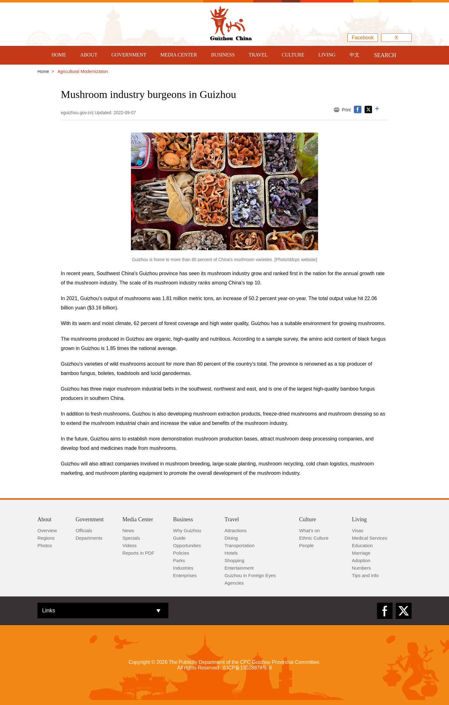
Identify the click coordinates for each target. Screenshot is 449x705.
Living (359, 519)
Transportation (239, 545)
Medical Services (369, 538)
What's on (309, 530)
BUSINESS (223, 54)
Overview (47, 530)
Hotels (231, 553)
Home (43, 71)
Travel (231, 519)
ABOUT (88, 54)
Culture (307, 519)
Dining (231, 538)
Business (183, 519)
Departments (89, 538)
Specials (131, 538)
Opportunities (187, 545)
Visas (357, 530)
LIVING (327, 54)
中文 (355, 54)
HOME (58, 54)
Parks (179, 560)
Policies (181, 553)
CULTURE (293, 54)
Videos (130, 545)
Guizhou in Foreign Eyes (250, 575)
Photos (44, 545)
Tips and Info (365, 575)
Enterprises (185, 575)
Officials (84, 530)
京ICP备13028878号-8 (247, 667)
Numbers (361, 568)
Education (362, 545)
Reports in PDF (139, 553)
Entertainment (238, 568)
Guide (179, 538)
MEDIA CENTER (178, 54)
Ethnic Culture (313, 538)
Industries (183, 568)
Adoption (361, 560)
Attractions (235, 530)
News (128, 530)
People (306, 545)
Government (90, 519)
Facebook (363, 37)
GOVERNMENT (128, 54)
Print (346, 109)
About (44, 519)
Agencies (234, 583)
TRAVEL (258, 54)
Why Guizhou (187, 530)
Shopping (234, 560)
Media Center (138, 519)
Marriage (361, 553)
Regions (46, 538)
